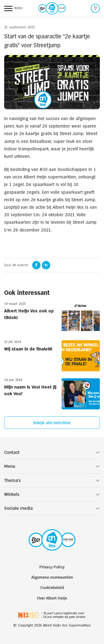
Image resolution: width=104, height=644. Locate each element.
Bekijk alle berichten (52, 422)
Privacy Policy (52, 567)
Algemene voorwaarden (52, 577)
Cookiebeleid (52, 587)
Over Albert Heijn (52, 598)
